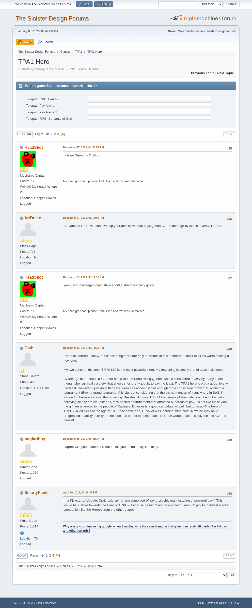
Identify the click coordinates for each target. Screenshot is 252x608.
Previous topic (202, 73)
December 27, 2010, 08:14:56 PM (83, 277)
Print (230, 134)
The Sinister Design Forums (52, 18)
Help (201, 602)
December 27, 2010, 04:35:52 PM (83, 147)
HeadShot (34, 147)
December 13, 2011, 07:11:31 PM (83, 347)
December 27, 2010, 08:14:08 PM (83, 217)
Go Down (24, 134)
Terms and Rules (216, 602)
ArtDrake (32, 218)
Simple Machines (46, 602)
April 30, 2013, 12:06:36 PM (80, 492)
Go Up (21, 555)
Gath (29, 348)
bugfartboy (35, 439)
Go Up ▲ (233, 602)
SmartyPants (37, 492)
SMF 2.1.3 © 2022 (23, 602)
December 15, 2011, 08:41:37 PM (83, 438)
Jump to (172, 574)
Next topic (225, 73)
